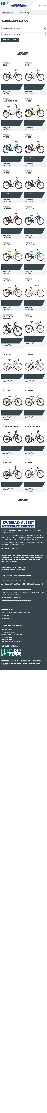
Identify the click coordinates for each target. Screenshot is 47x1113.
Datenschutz (25, 661)
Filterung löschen (10, 40)
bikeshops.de (35, 664)
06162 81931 (8, 637)
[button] (42, 5)
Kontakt (15, 661)
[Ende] (25, 53)
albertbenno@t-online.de (13, 641)
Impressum (37, 661)
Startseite (5, 661)
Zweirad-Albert (7, 13)
